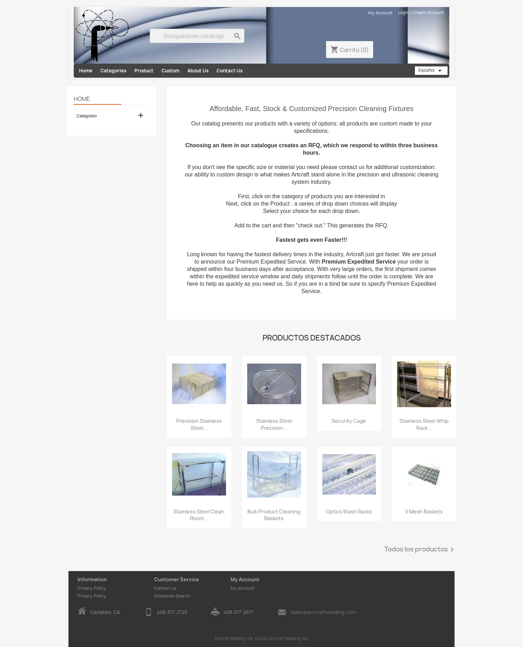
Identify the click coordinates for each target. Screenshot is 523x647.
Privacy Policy (92, 588)
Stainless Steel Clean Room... (198, 515)
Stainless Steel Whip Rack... (424, 424)
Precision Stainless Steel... (199, 424)
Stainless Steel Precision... (274, 424)
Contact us (165, 588)
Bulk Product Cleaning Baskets (273, 515)
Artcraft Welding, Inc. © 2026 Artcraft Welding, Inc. (261, 638)
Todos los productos (420, 549)
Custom (170, 70)
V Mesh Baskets (424, 511)
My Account (380, 13)
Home (85, 70)
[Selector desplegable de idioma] (431, 70)
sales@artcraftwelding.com (323, 612)
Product (143, 70)
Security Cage (349, 421)
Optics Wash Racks (349, 511)
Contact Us (230, 70)
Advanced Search (172, 596)
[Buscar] (197, 36)
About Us (197, 70)
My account (242, 588)
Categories (113, 70)
